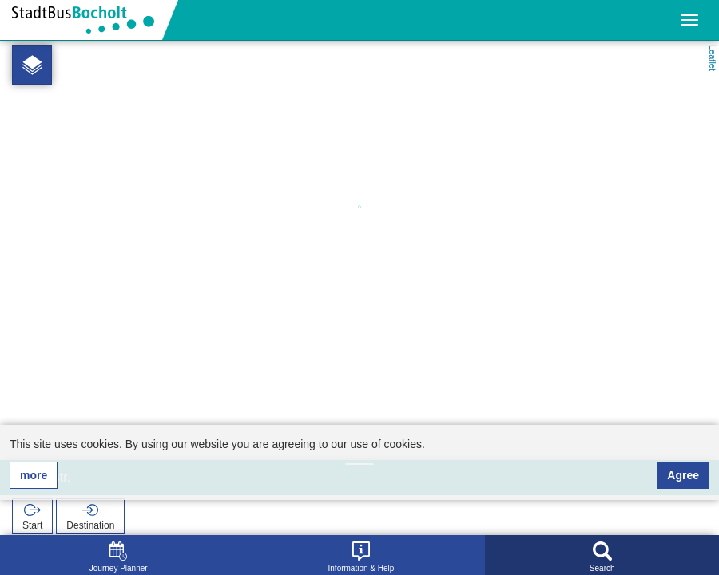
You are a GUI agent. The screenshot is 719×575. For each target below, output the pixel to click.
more (33, 475)
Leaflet (712, 58)
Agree (683, 475)
